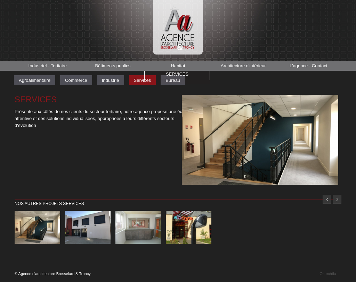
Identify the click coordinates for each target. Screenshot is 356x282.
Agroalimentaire (34, 80)
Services (177, 75)
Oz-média (327, 274)
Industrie (110, 80)
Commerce (76, 80)
